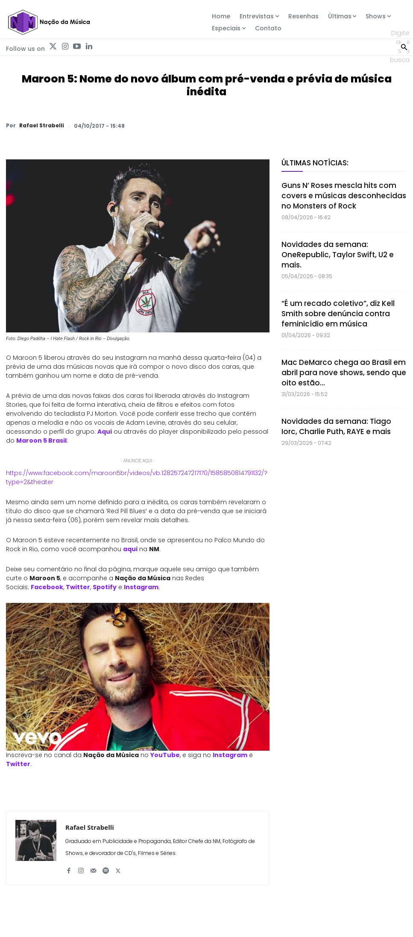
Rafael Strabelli (41, 125)
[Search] (404, 46)
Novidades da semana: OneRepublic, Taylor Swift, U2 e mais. (337, 254)
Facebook (47, 587)
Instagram (141, 587)
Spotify (105, 587)
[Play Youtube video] (137, 677)
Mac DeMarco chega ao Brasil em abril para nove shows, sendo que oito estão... (343, 372)
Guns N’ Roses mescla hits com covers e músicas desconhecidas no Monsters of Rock (343, 195)
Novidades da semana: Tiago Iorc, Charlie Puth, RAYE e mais (336, 426)
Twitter (78, 587)
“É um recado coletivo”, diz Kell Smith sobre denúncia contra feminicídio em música (338, 313)
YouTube (165, 755)
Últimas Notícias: (315, 163)
